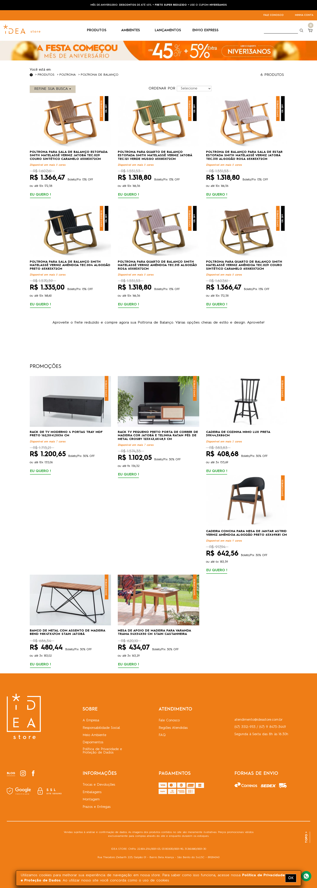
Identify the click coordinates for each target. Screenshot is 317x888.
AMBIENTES (132, 30)
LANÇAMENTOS (168, 30)
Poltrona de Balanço (99, 74)
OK (290, 878)
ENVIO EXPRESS (205, 30)
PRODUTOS (98, 30)
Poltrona (67, 74)
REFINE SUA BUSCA (52, 89)
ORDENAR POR (162, 88)
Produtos (46, 74)
